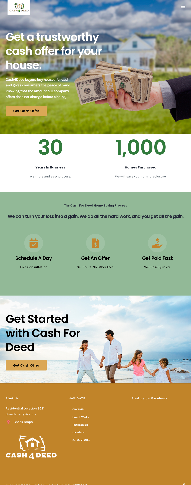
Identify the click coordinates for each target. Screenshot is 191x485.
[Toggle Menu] (183, 7)
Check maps (23, 421)
